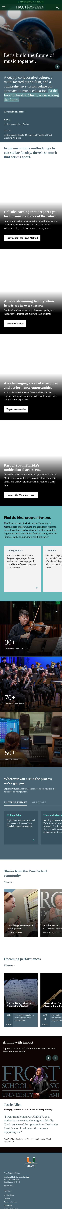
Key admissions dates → (15, 112)
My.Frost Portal (9, 1195)
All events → (9, 965)
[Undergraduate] (15, 803)
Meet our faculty (15, 323)
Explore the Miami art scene (21, 495)
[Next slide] (55, 1058)
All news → (9, 882)
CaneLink (7, 1198)
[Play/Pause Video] (57, 66)
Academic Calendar (10, 1202)
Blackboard (8, 1205)
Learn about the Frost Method (22, 238)
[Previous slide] (48, 1058)
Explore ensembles (16, 409)
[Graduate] (39, 803)
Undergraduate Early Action (16, 124)
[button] (3, 7)
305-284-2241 (8, 1185)
